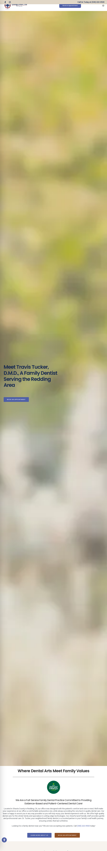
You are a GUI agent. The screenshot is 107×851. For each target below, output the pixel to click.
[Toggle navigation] (103, 5)
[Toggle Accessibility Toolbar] (4, 840)
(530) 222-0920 (83, 826)
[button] (70, 5)
